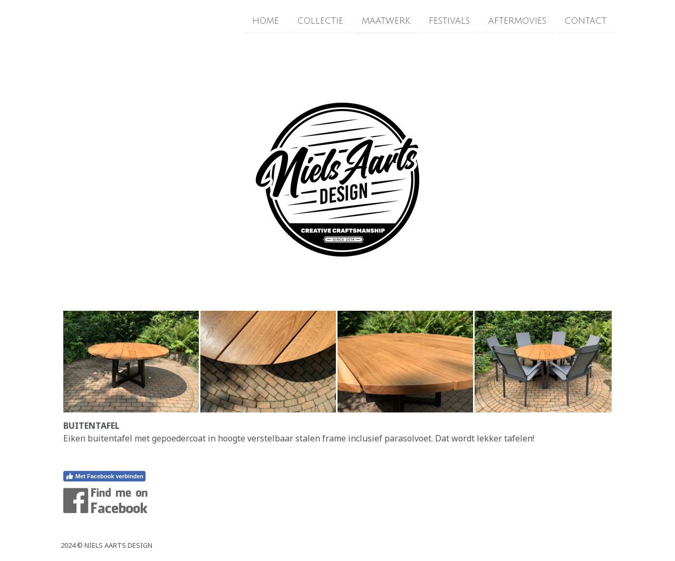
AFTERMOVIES (517, 20)
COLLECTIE (320, 20)
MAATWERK (386, 20)
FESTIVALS (449, 20)
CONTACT (585, 20)
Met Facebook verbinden (104, 476)
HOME (265, 20)
